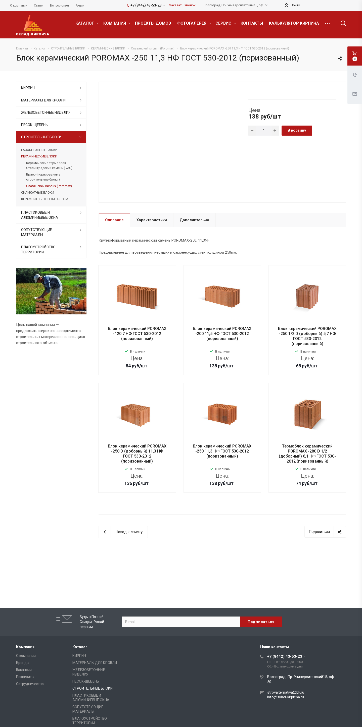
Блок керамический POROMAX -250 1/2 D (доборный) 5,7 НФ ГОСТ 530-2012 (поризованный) (307, 336)
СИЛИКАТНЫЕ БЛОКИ (37, 192)
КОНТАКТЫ (252, 23)
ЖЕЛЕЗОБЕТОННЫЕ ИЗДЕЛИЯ (45, 112)
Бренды (22, 663)
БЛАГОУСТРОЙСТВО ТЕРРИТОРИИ (38, 249)
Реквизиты (25, 677)
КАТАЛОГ (87, 23)
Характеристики (152, 220)
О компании (26, 656)
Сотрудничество (30, 684)
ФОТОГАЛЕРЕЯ (194, 23)
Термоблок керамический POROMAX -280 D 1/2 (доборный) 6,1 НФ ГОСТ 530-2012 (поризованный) (307, 454)
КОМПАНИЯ (117, 23)
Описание (114, 220)
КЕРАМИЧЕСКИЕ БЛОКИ (39, 156)
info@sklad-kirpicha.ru (285, 697)
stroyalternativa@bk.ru (285, 692)
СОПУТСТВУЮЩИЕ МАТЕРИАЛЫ (36, 232)
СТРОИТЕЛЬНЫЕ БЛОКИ (41, 137)
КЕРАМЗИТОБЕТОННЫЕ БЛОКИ (44, 199)
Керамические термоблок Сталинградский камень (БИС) (49, 165)
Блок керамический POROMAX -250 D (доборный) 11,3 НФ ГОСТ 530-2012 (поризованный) (137, 454)
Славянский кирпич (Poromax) (49, 186)
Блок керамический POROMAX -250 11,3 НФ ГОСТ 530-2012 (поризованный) (222, 451)
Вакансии (24, 670)
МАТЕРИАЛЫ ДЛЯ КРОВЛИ (43, 100)
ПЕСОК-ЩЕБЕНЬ (34, 125)
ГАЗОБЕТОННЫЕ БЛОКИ (39, 150)
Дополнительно (194, 220)
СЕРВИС (225, 23)
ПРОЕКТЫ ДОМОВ (153, 23)
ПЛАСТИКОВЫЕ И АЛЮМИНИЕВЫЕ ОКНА (39, 214)
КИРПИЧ (28, 88)
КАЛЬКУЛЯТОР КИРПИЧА (294, 23)
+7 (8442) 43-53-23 (284, 656)
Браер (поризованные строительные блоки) (43, 177)
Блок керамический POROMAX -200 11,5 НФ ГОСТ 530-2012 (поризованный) (222, 333)
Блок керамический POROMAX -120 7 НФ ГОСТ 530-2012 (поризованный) (137, 333)
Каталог (79, 647)
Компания (25, 647)
